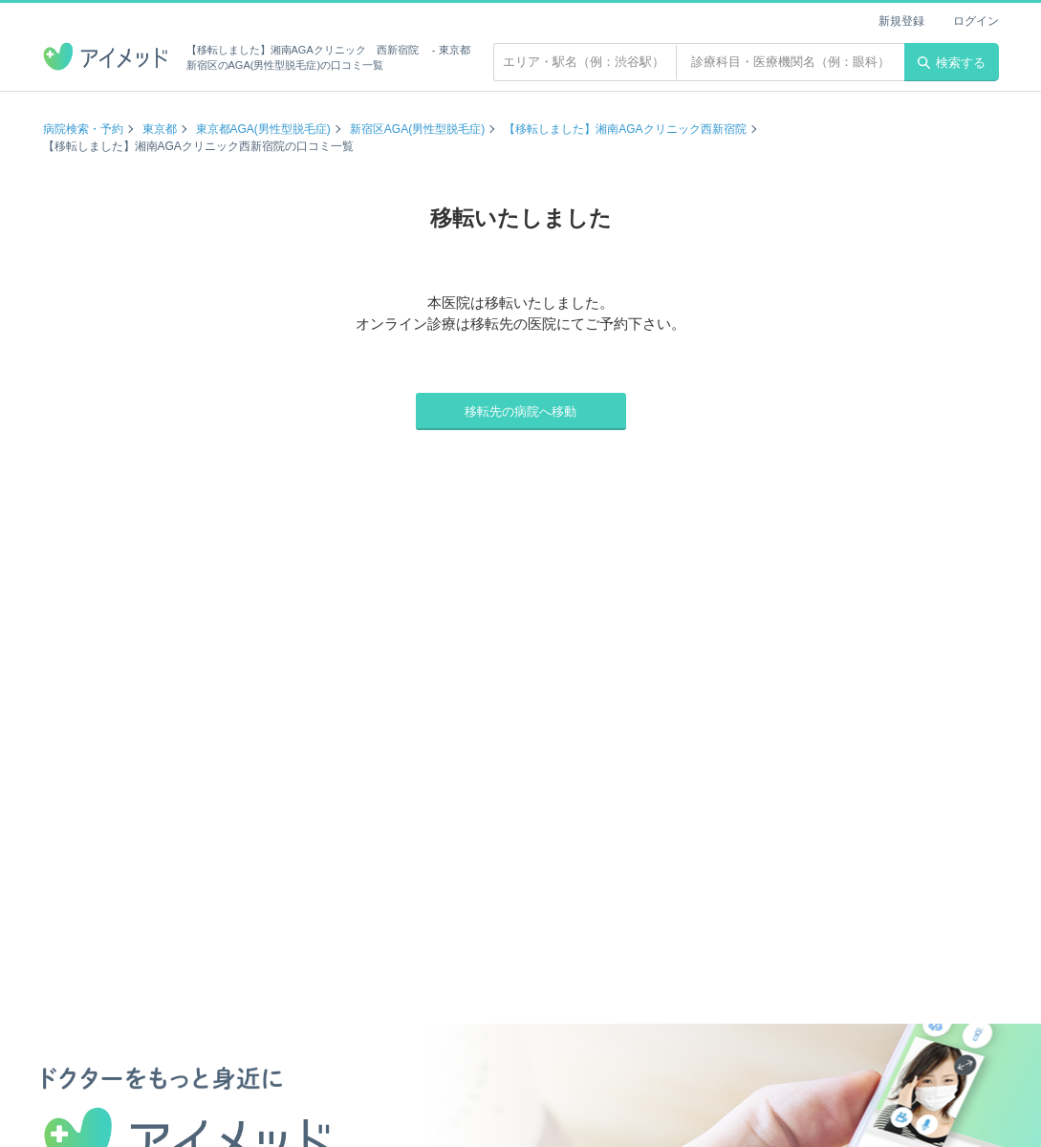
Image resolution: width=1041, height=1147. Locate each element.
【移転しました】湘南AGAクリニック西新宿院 (625, 129)
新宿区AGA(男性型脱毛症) (417, 129)
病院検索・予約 (83, 129)
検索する (952, 62)
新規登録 (901, 21)
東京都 (159, 129)
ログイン (976, 21)
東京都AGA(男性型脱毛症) (263, 129)
